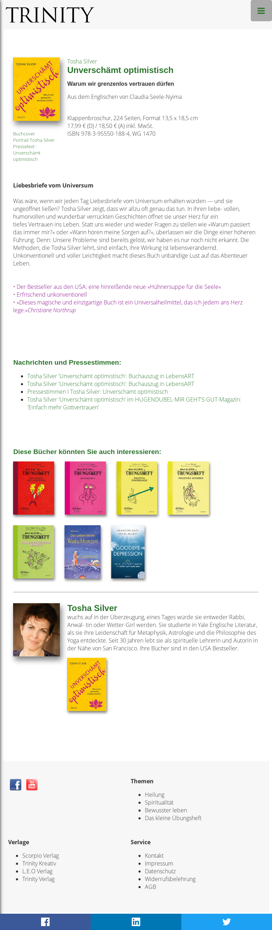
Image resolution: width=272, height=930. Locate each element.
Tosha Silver (82, 61)
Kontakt (154, 855)
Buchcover (24, 133)
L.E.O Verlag (37, 871)
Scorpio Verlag (40, 855)
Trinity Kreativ (39, 863)
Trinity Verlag (38, 879)
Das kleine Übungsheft (173, 818)
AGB (150, 887)
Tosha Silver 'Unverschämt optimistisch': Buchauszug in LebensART (110, 376)
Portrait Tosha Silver (34, 140)
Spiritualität (159, 802)
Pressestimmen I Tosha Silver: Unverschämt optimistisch (97, 392)
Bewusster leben (166, 810)
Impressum (159, 863)
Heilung (154, 795)
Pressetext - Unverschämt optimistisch (26, 152)
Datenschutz (160, 871)
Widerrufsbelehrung (170, 879)
